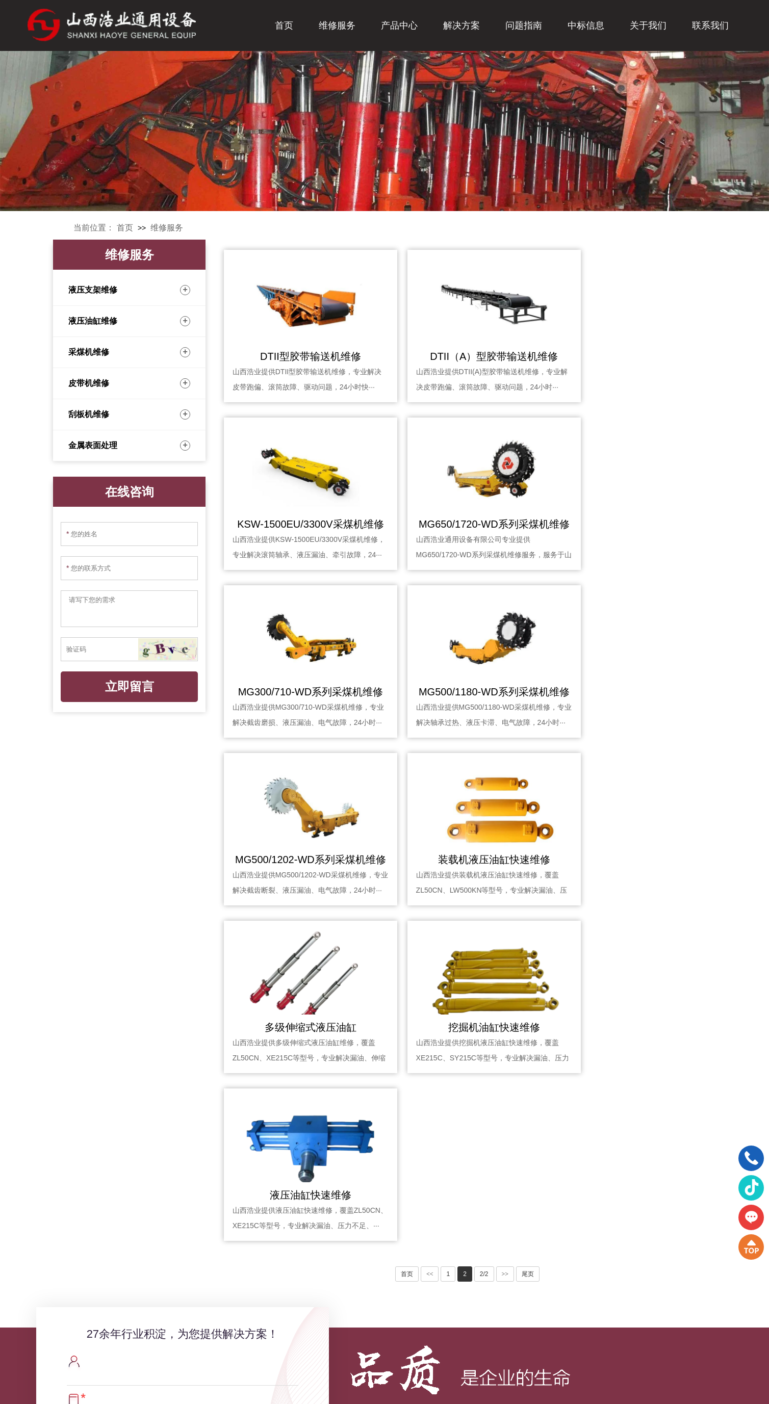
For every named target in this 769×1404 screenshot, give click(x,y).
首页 (284, 25)
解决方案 (461, 25)
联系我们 (710, 25)
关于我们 (648, 25)
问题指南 (523, 25)
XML (496, 1389)
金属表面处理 (129, 445)
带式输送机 (394, 1285)
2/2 (484, 938)
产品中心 (399, 25)
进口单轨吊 (394, 1300)
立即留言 (129, 686)
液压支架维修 (129, 290)
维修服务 (337, 25)
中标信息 (586, 25)
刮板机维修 (129, 414)
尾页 (528, 938)
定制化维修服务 (494, 1316)
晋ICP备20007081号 (448, 1389)
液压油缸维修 (129, 321)
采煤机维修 (129, 352)
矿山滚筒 (390, 1331)
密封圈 (387, 1316)
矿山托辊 (390, 1346)
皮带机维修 (129, 383)
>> (505, 938)
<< (429, 938)
